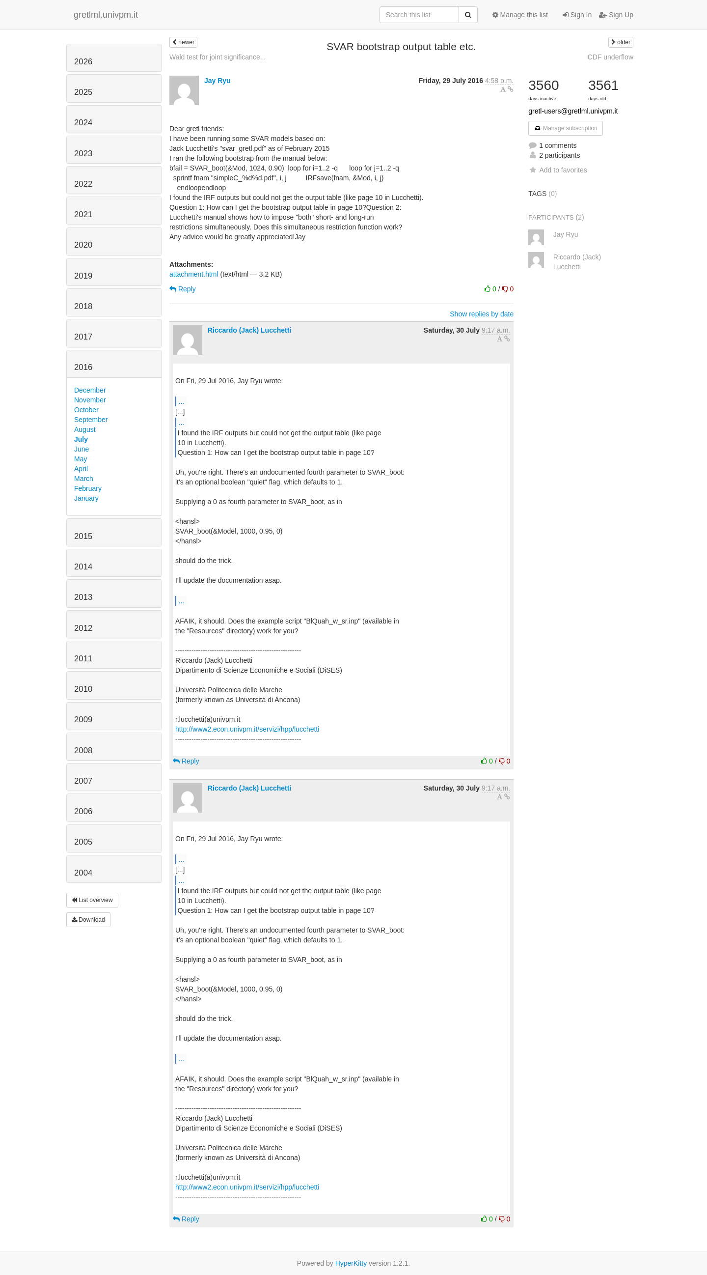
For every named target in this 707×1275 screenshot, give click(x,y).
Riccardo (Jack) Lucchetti (249, 330)
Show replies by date (482, 314)
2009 (83, 719)
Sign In (577, 15)
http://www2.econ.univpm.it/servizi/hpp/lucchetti (247, 729)
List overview (92, 900)
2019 (83, 276)
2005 (83, 842)
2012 (83, 628)
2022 (83, 184)
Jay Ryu (217, 81)
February (88, 488)
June (81, 449)
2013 (83, 597)
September (91, 420)
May (80, 459)
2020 (83, 245)
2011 (83, 658)
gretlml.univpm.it (106, 15)
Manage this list (520, 15)
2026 (83, 61)
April (81, 469)
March (83, 478)
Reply (182, 289)
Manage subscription (566, 128)
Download (88, 919)
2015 (83, 536)
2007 (83, 781)
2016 (83, 367)
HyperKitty (351, 1263)
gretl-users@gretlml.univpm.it (573, 111)
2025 (83, 92)
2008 (83, 750)
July (81, 439)
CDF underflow (610, 57)
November (90, 400)
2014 (83, 566)
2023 (83, 153)
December (90, 390)
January (86, 498)
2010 (83, 689)
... (181, 401)
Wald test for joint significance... (217, 57)
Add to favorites (557, 170)
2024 (83, 122)
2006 (83, 811)
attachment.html (193, 274)
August (85, 429)
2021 (83, 214)
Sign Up (616, 15)
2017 (83, 336)
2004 (83, 873)
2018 (83, 306)
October (86, 410)
